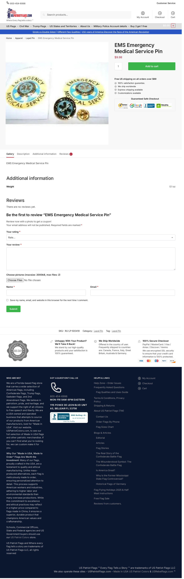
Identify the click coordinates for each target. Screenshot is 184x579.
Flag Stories (102, 451)
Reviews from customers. (108, 506)
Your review (14, 247)
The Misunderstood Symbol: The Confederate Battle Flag (113, 466)
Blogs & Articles (102, 435)
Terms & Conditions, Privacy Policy (109, 402)
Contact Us (102, 419)
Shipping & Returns (104, 408)
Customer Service (166, 3)
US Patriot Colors (20, 540)
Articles (100, 445)
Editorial (100, 440)
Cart (173, 14)
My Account (143, 14)
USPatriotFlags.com (99, 574)
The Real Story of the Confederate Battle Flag (109, 458)
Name (10, 289)
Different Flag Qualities (69, 34)
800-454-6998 (17, 3)
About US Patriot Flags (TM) (109, 413)
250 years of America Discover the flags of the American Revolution (115, 34)
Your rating (13, 234)
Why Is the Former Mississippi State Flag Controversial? (112, 480)
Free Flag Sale (101, 501)
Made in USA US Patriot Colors (131, 574)
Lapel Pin (30, 41)
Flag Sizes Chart (105, 429)
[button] (169, 27)
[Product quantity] (118, 69)
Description (23, 156)
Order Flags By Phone (108, 424)
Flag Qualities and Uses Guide (112, 395)
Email (94, 289)
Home (9, 41)
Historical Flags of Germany (111, 486)
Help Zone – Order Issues (107, 385)
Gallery (10, 156)
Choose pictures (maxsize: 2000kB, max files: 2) (33, 277)
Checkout (160, 14)
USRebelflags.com (162, 574)
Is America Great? (105, 473)
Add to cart (151, 69)
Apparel (19, 41)
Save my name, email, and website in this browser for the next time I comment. (49, 303)
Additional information (44, 156)
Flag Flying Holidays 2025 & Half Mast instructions (111, 494)
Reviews (66, 156)
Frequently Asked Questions (109, 390)
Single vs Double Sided (44, 34)
